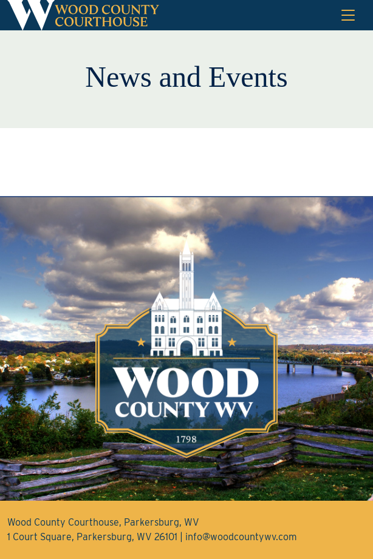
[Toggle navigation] (348, 15)
